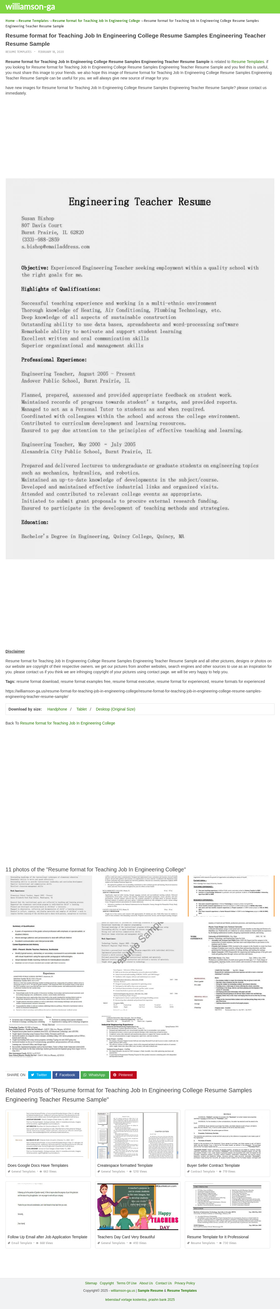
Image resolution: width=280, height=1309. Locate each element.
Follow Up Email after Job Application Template (48, 1237)
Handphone (57, 709)
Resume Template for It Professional (218, 1237)
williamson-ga (30, 6)
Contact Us (164, 1283)
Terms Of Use (126, 1283)
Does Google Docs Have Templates (38, 1165)
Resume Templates (18, 52)
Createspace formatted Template (125, 1165)
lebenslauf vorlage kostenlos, (126, 1300)
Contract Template (201, 1171)
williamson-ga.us (123, 1291)
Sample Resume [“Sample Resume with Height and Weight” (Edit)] (150, 1291)
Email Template (20, 1243)
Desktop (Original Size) (115, 709)
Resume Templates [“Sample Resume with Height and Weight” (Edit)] (182, 1291)
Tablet (81, 709)
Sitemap (91, 1283)
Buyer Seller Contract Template (213, 1165)
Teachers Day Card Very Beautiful (126, 1237)
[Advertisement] (140, 138)
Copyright (107, 1283)
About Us (146, 1283)
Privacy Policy (184, 1283)
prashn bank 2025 (161, 1300)
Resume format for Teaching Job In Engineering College (67, 723)
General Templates (22, 1171)
